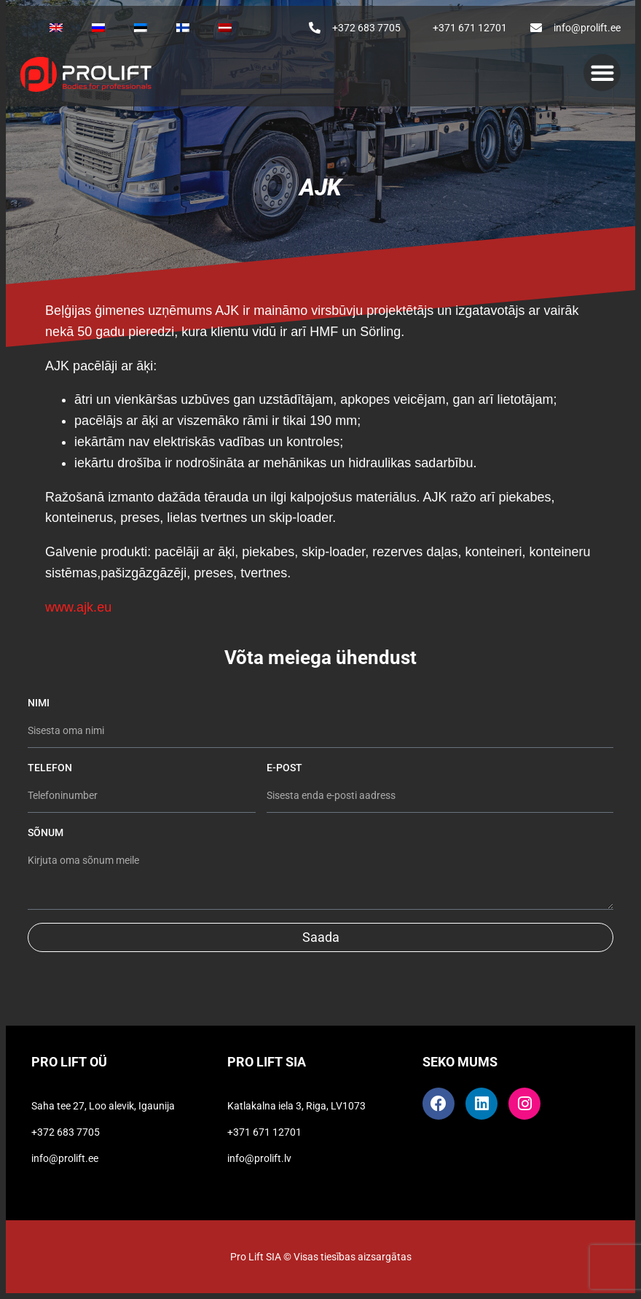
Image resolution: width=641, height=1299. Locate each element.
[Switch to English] (56, 28)
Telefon (50, 767)
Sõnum (45, 832)
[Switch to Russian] (98, 28)
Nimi (40, 703)
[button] (602, 72)
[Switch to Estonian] (140, 28)
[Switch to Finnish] (183, 28)
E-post (285, 767)
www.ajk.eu (78, 607)
